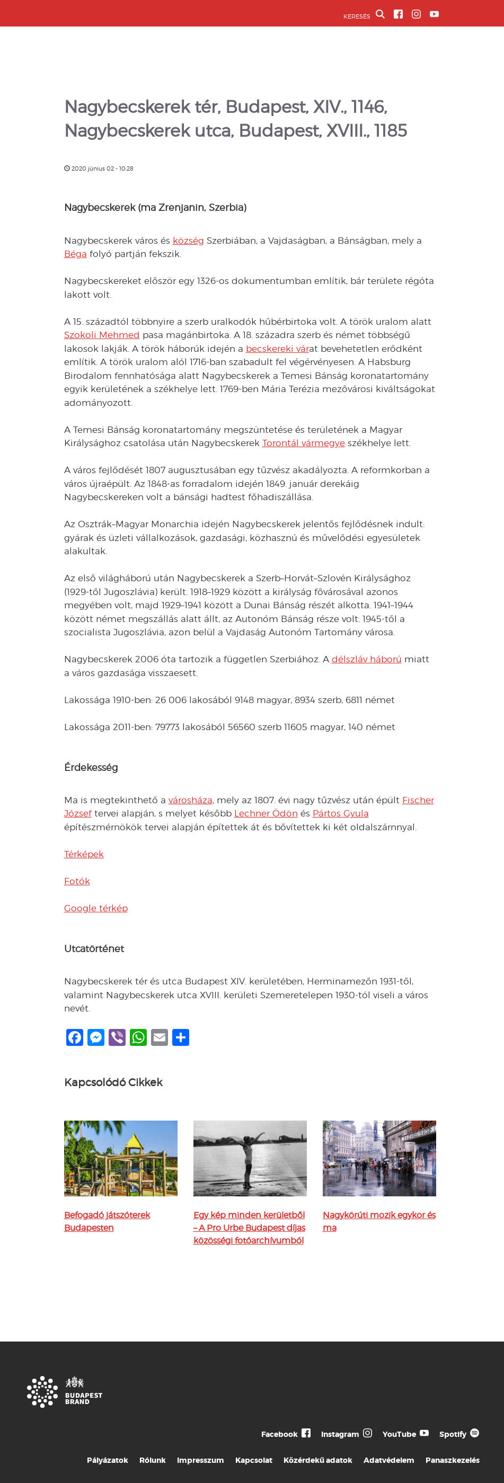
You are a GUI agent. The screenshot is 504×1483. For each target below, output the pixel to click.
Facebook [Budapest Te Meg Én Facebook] (279, 1434)
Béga (75, 253)
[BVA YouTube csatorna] (434, 14)
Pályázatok (107, 1460)
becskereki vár (277, 348)
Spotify (452, 1434)
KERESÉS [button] (364, 15)
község (188, 240)
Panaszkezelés (453, 1460)
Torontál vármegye (303, 443)
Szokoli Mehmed (102, 335)
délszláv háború (367, 659)
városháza (191, 800)
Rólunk (152, 1460)
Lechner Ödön (266, 813)
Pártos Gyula (341, 813)
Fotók (77, 881)
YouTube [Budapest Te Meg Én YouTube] (399, 1434)
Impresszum (200, 1460)
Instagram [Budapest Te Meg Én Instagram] (340, 1434)
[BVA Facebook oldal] (398, 14)
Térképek (84, 854)
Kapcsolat (253, 1460)
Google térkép (96, 908)
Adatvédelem (389, 1460)
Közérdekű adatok (318, 1460)
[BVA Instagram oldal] (416, 14)
